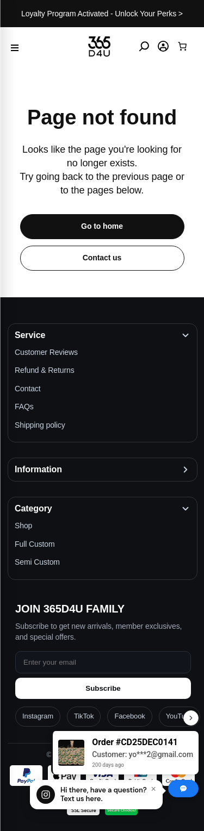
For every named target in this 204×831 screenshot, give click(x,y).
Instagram (37, 716)
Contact (28, 388)
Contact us (102, 257)
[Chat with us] (96, 794)
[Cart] (182, 46)
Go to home (102, 226)
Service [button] (30, 335)
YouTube (179, 716)
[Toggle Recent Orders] (191, 718)
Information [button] (38, 469)
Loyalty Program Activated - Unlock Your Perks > (102, 13)
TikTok (84, 716)
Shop (23, 525)
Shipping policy (40, 425)
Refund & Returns (45, 370)
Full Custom (35, 544)
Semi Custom (37, 562)
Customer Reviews (46, 352)
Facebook (129, 716)
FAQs (24, 406)
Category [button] (33, 508)
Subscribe (102, 688)
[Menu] (14, 46)
